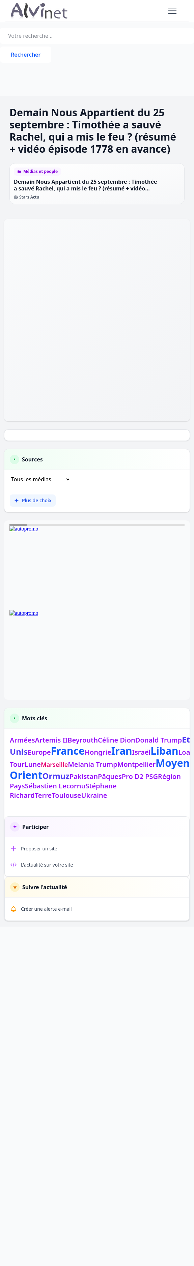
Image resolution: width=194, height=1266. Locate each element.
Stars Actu (26, 197)
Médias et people (40, 171)
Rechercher (25, 54)
